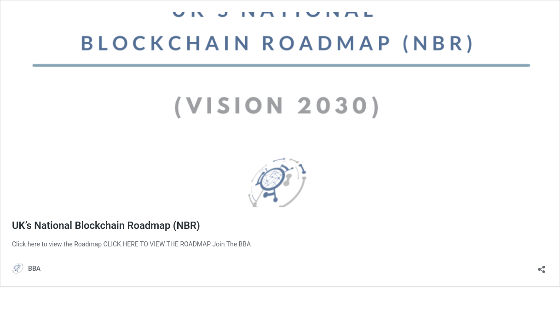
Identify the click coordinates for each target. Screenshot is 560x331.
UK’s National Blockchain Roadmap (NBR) (106, 225)
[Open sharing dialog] (541, 266)
